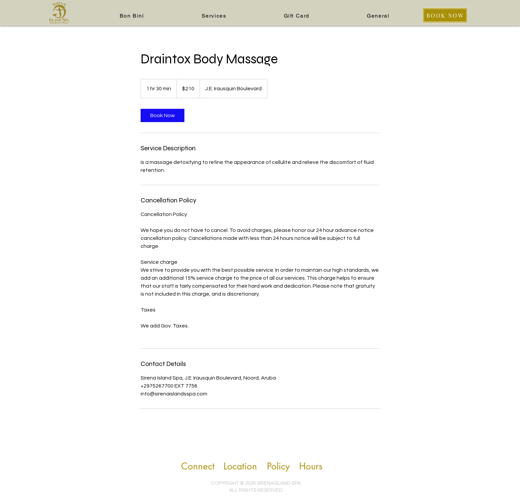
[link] (162, 115)
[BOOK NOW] (445, 15)
